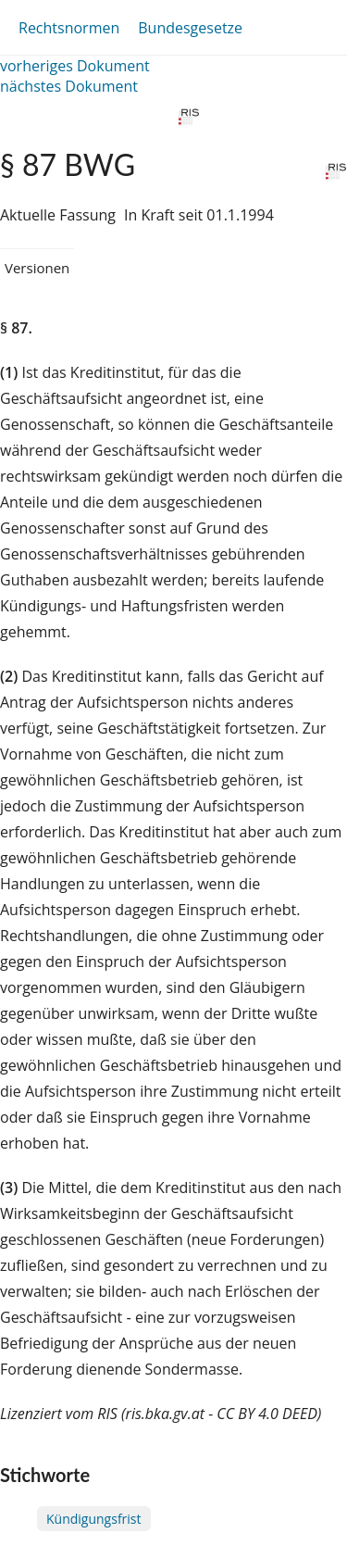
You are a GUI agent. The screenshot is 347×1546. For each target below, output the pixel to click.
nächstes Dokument (69, 86)
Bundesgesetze (190, 28)
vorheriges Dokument (75, 66)
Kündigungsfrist (94, 1518)
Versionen (37, 267)
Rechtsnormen (69, 28)
